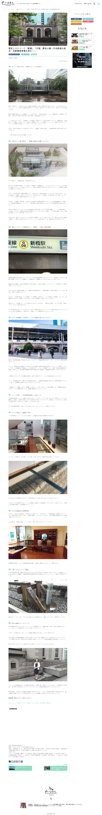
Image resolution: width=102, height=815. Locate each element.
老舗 (88, 21)
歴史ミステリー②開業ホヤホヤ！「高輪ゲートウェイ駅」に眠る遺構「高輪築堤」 (30, 703)
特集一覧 (76, 19)
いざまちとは (78, 3)
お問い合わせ (87, 3)
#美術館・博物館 (12, 58)
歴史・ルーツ (25, 54)
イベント (76, 24)
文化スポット (76, 21)
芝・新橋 (11, 9)
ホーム (4, 9)
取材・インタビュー (14, 54)
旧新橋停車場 (33, 114)
